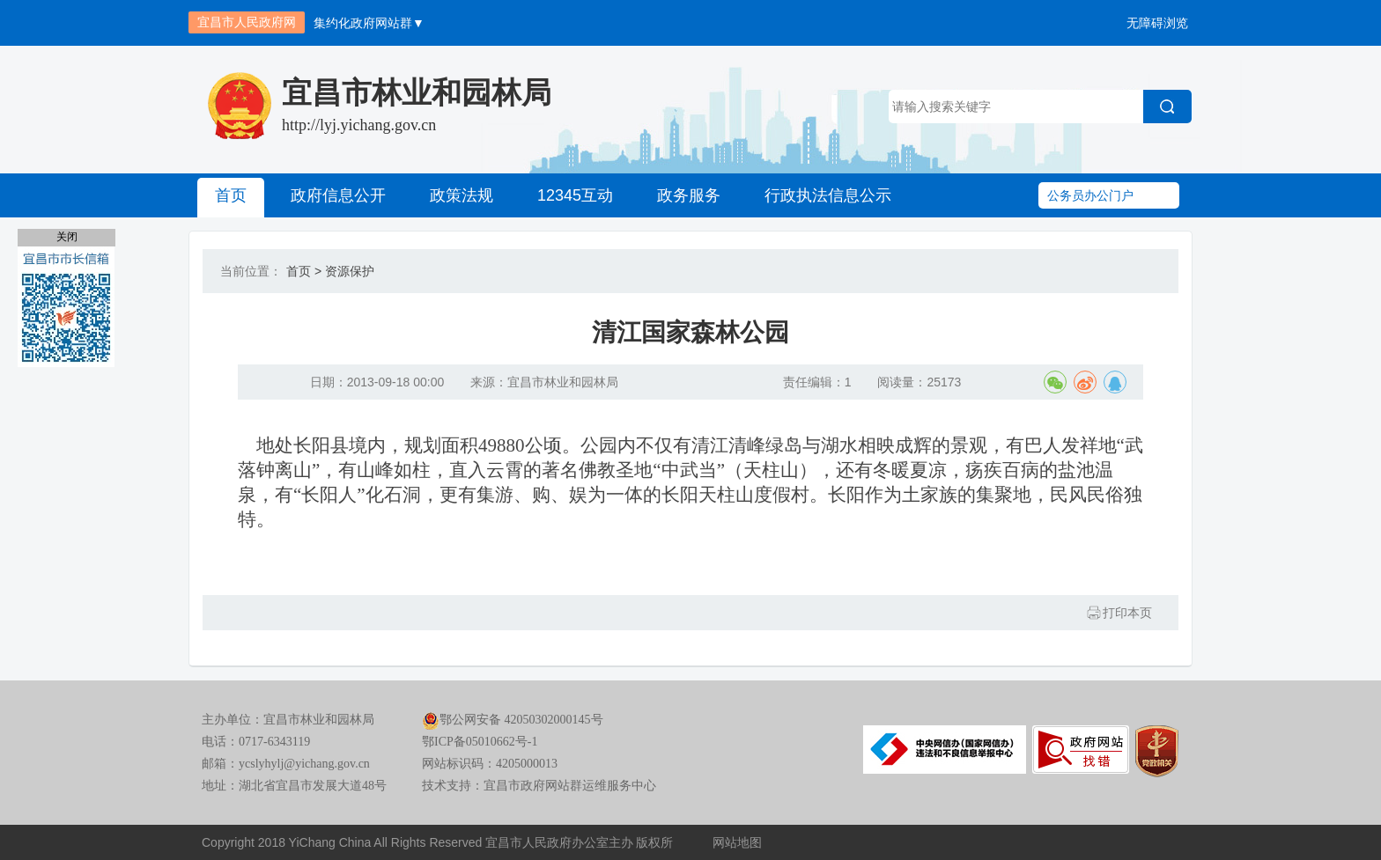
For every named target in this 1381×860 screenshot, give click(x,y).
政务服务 (688, 195)
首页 (231, 195)
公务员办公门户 (1090, 195)
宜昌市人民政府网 (246, 22)
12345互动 (575, 195)
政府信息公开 (338, 195)
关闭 (67, 237)
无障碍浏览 (1157, 23)
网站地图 (737, 842)
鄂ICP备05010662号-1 (479, 741)
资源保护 (349, 271)
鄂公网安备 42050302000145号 (512, 719)
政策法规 (461, 195)
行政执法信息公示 (827, 195)
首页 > (303, 271)
